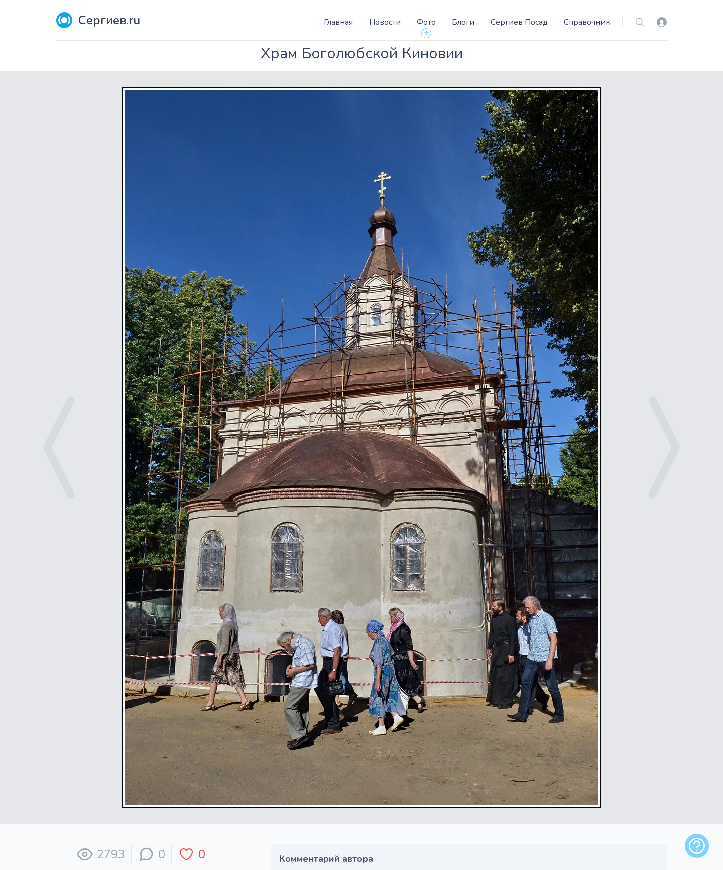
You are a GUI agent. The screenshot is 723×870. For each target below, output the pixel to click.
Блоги (463, 22)
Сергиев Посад (519, 22)
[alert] (697, 846)
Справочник (587, 22)
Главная (338, 22)
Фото (426, 22)
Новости (385, 22)
